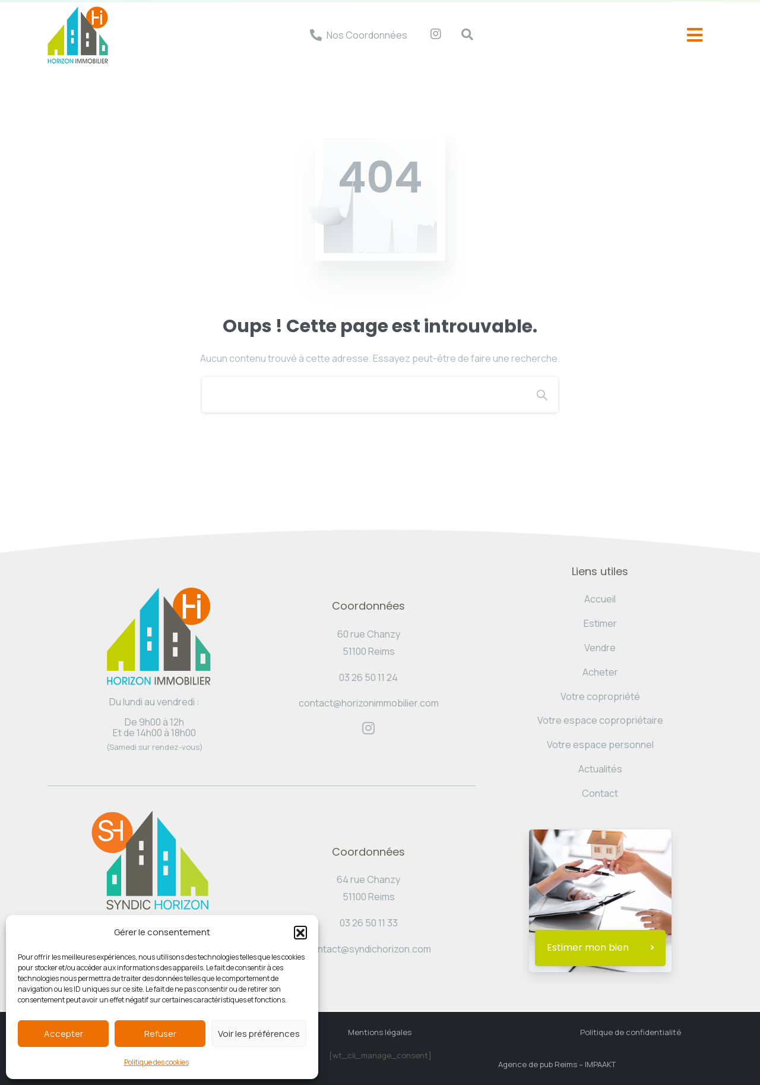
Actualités (600, 768)
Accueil (600, 598)
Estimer (600, 623)
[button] (300, 932)
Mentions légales (379, 1032)
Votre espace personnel (600, 744)
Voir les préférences (259, 1033)
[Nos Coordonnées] (316, 35)
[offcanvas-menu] (695, 35)
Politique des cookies (156, 1062)
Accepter (63, 1033)
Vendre (600, 647)
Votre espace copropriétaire (600, 720)
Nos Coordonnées (367, 35)
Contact (600, 793)
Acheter (600, 672)
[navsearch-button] (461, 35)
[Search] (364, 394)
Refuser (160, 1033)
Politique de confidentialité (630, 1032)
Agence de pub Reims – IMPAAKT (557, 1064)
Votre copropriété (600, 696)
